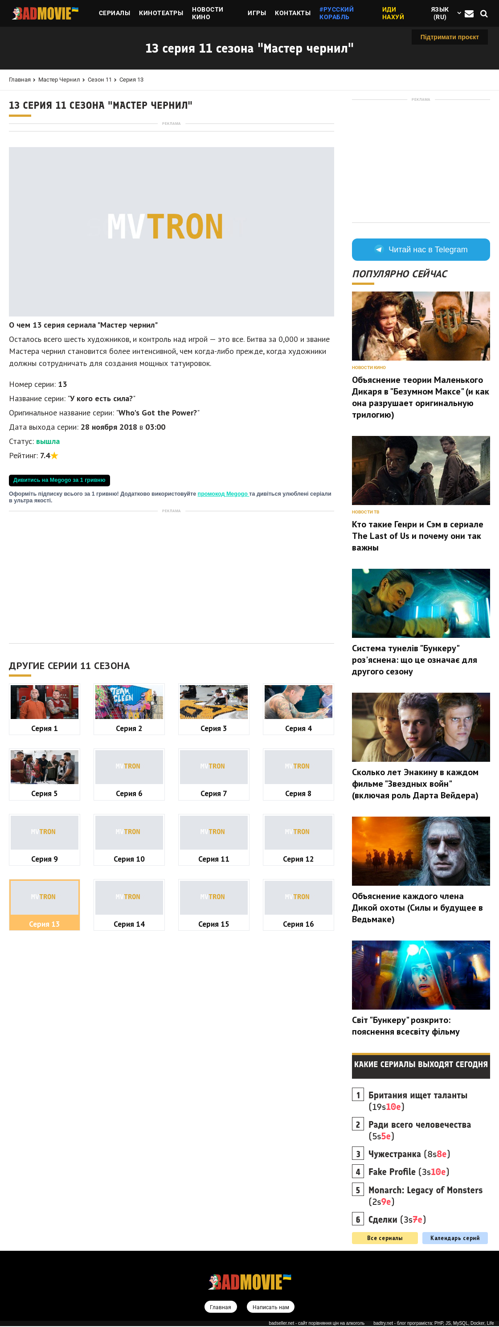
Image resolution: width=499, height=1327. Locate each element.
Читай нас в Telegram (421, 250)
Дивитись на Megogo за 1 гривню (59, 605)
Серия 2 (129, 853)
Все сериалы (385, 1237)
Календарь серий (454, 1237)
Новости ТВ (365, 511)
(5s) (419, 1130)
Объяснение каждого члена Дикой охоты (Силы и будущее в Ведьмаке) (417, 907)
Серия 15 (213, 1049)
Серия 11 (213, 983)
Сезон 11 (100, 79)
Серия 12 (298, 983)
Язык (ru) (440, 13)
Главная (20, 79)
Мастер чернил (59, 79)
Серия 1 (44, 853)
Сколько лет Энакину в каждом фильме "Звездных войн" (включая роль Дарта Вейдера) (415, 783)
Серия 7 (213, 918)
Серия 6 (129, 918)
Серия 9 (44, 983)
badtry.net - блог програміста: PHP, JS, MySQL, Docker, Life (433, 1323)
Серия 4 (298, 853)
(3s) (409, 1172)
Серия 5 (44, 918)
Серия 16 (298, 1049)
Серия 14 (129, 1049)
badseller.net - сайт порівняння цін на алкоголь (317, 1323)
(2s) (425, 1196)
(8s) (409, 1154)
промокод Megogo (224, 619)
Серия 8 (298, 918)
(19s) (417, 1101)
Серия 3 (213, 853)
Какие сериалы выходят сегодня (421, 1064)
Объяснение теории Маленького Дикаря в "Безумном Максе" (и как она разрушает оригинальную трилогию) (420, 397)
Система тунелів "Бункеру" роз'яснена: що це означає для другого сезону (414, 659)
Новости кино (369, 367)
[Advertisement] (171, 189)
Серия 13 (131, 79)
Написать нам (271, 1307)
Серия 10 (129, 983)
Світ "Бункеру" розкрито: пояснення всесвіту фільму (406, 1025)
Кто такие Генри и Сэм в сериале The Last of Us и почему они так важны (417, 535)
